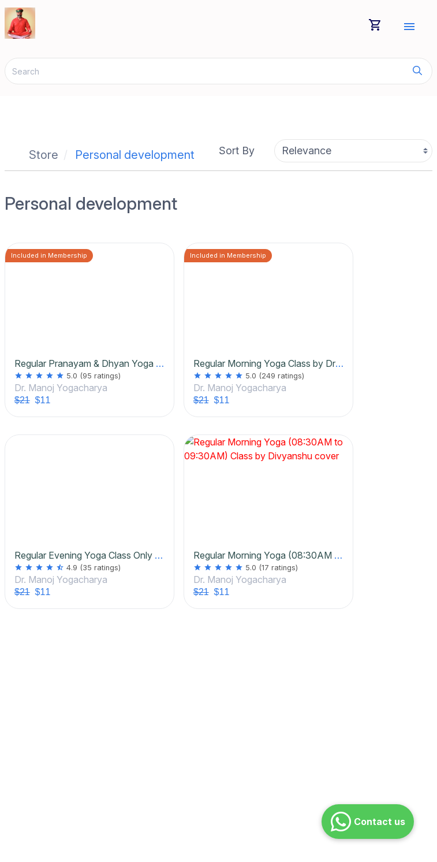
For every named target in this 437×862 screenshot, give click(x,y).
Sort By (237, 150)
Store (43, 155)
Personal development (135, 155)
